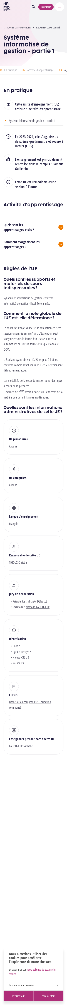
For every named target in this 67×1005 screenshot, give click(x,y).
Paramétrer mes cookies (33, 985)
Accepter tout (48, 996)
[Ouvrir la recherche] (34, 7)
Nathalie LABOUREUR (37, 607)
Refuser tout (18, 996)
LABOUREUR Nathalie (21, 746)
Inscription (46, 6)
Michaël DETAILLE (37, 601)
